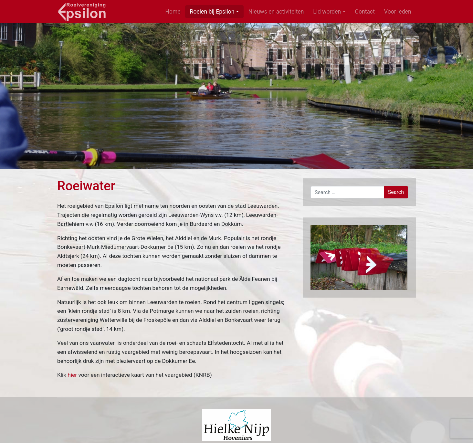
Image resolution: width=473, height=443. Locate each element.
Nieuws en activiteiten (276, 11)
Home (172, 11)
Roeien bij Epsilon (212, 11)
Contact (365, 11)
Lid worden (327, 11)
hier (72, 375)
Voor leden (397, 11)
